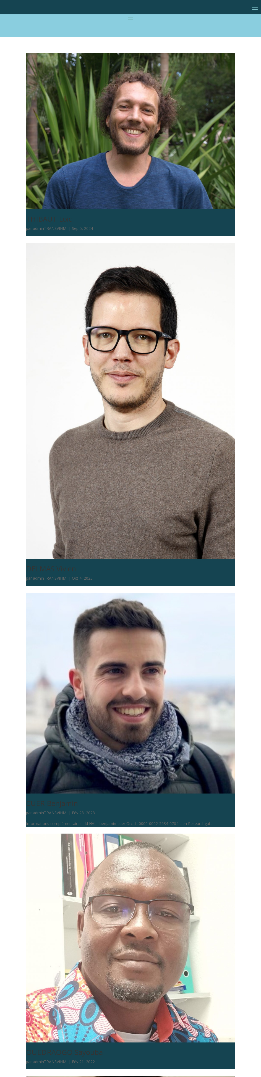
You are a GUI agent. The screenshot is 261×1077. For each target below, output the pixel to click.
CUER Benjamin (52, 803)
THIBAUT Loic (49, 219)
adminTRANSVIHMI (50, 228)
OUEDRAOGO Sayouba (64, 1052)
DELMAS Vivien (51, 569)
